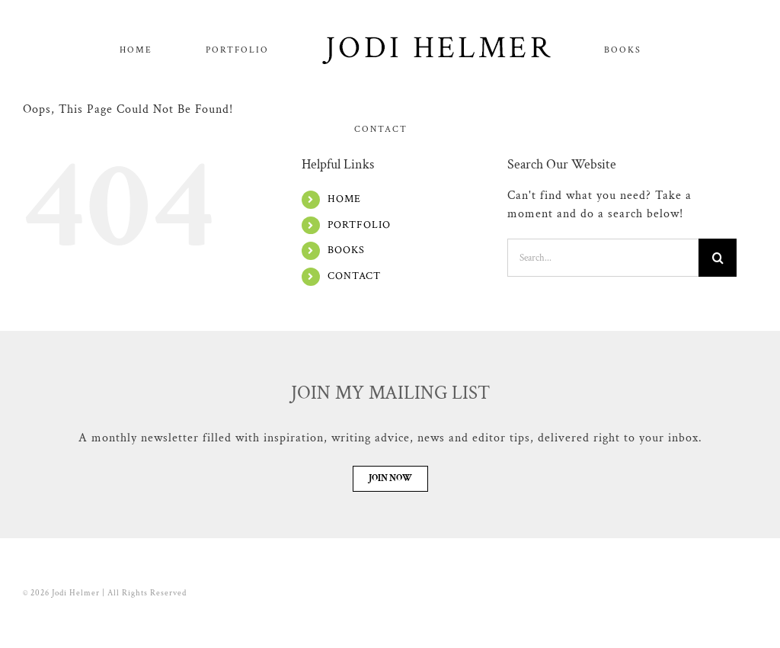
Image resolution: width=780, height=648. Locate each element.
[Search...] (602, 337)
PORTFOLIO (359, 304)
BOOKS (346, 329)
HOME (344, 278)
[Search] (717, 337)
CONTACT (354, 355)
